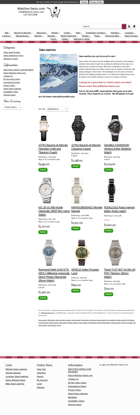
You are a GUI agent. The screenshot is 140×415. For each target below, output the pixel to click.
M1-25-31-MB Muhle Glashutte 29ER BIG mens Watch (54, 211)
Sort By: (42, 109)
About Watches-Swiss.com (15, 73)
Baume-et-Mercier (22, 33)
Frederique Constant (95, 33)
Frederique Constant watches (98, 320)
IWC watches (131, 320)
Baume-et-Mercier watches (63, 320)
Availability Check (11, 92)
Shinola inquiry (10, 95)
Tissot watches (52, 325)
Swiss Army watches (127, 323)
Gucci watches (111, 320)
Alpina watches (42, 320)
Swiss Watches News (15, 380)
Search (40, 376)
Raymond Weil (112, 36)
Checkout (41, 373)
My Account (42, 380)
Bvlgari (55, 33)
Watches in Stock (82, 39)
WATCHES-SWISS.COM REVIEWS (18, 70)
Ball (6, 33)
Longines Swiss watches (17, 376)
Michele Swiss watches (16, 369)
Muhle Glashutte (68, 36)
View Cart (41, 369)
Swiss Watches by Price (13, 56)
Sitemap (41, 387)
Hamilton (115, 33)
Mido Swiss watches (15, 384)
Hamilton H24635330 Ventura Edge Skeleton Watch (117, 148)
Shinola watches (116, 323)
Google (59, 325)
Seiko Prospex (131, 36)
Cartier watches (76, 320)
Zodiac (65, 39)
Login (39, 384)
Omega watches (83, 323)
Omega (85, 36)
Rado (96, 36)
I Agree (84, 2)
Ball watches (51, 320)
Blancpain (41, 33)
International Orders (12, 82)
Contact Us (8, 76)
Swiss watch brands (12, 52)
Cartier (67, 33)
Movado (51, 36)
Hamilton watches (121, 320)
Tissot (53, 39)
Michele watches (54, 323)
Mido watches (63, 323)
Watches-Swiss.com (47, 313)
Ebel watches (85, 320)
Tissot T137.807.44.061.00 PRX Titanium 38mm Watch (119, 273)
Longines (129, 33)
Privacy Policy (96, 2)
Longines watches (43, 323)
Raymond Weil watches (104, 323)
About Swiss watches (12, 89)
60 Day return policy (12, 79)
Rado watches (92, 323)
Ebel (78, 33)
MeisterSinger (22, 36)
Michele (38, 36)
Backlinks (72, 397)
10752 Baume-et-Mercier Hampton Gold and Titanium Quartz (53, 148)
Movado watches (73, 323)
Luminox (6, 36)
